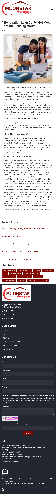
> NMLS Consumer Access (11, 342)
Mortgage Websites (9, 483)
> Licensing (6, 330)
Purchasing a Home (28, 31)
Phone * (5, 387)
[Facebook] (3, 489)
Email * (4, 379)
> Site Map (5, 338)
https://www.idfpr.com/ (11, 452)
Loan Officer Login (8, 349)
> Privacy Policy (7, 334)
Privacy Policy (46, 400)
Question (5, 406)
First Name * (6, 362)
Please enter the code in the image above (17, 424)
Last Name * (6, 370)
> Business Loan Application (12, 345)
